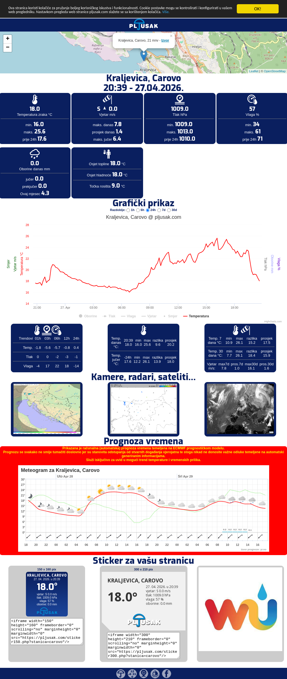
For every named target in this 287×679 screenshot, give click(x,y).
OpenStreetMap (275, 71)
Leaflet (253, 71)
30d (172, 210)
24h (151, 210)
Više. (54, 18)
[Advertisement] (43, 91)
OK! (257, 9)
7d (161, 210)
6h (140, 210)
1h (130, 210)
